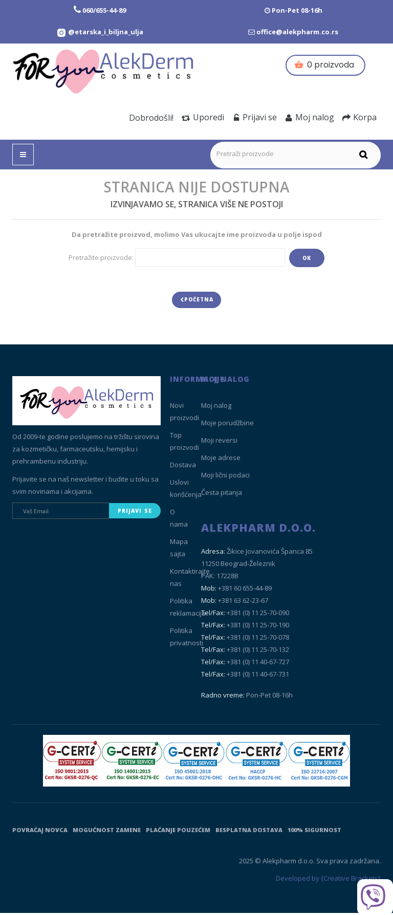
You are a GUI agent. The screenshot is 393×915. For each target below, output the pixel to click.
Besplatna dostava (248, 832)
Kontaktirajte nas (190, 580)
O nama (179, 520)
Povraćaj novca (40, 832)
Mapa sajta (179, 550)
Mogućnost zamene (107, 832)
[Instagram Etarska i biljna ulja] (99, 31)
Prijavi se (254, 117)
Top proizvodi (184, 443)
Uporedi (203, 117)
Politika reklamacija (188, 609)
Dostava (183, 467)
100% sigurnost (314, 832)
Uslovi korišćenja (186, 491)
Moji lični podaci (225, 477)
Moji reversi (219, 442)
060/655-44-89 (104, 10)
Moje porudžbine (227, 425)
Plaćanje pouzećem (178, 832)
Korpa (359, 117)
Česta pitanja (221, 494)
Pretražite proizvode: (101, 257)
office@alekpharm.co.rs (297, 31)
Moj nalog (309, 117)
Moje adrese (221, 460)
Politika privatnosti (186, 639)
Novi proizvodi (184, 414)
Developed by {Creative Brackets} (328, 880)
